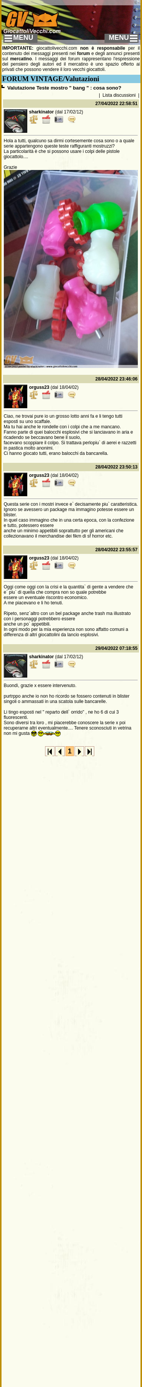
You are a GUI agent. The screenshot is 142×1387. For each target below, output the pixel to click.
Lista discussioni (119, 95)
